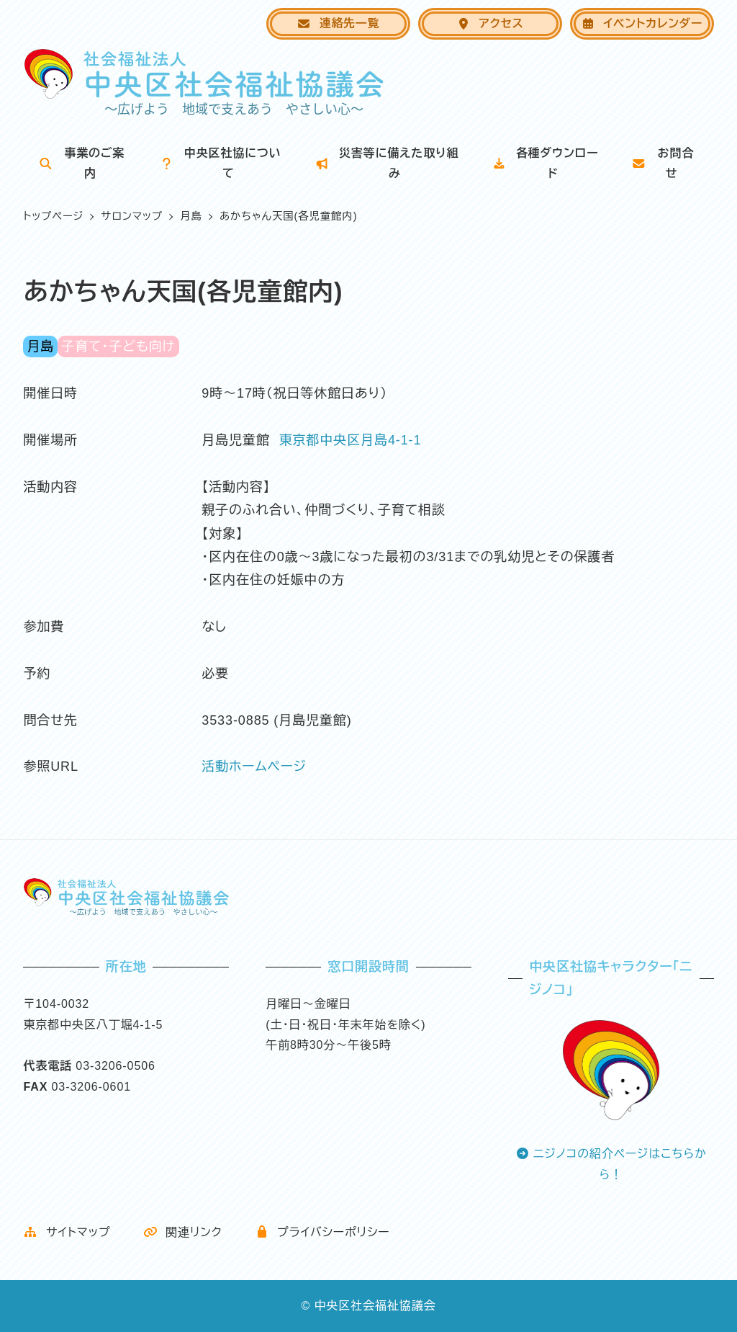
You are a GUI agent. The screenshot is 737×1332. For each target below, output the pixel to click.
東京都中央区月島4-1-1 (350, 440)
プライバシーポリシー (322, 1232)
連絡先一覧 (338, 23)
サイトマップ (66, 1232)
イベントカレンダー (641, 23)
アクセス (490, 23)
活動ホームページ (254, 766)
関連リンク (182, 1232)
